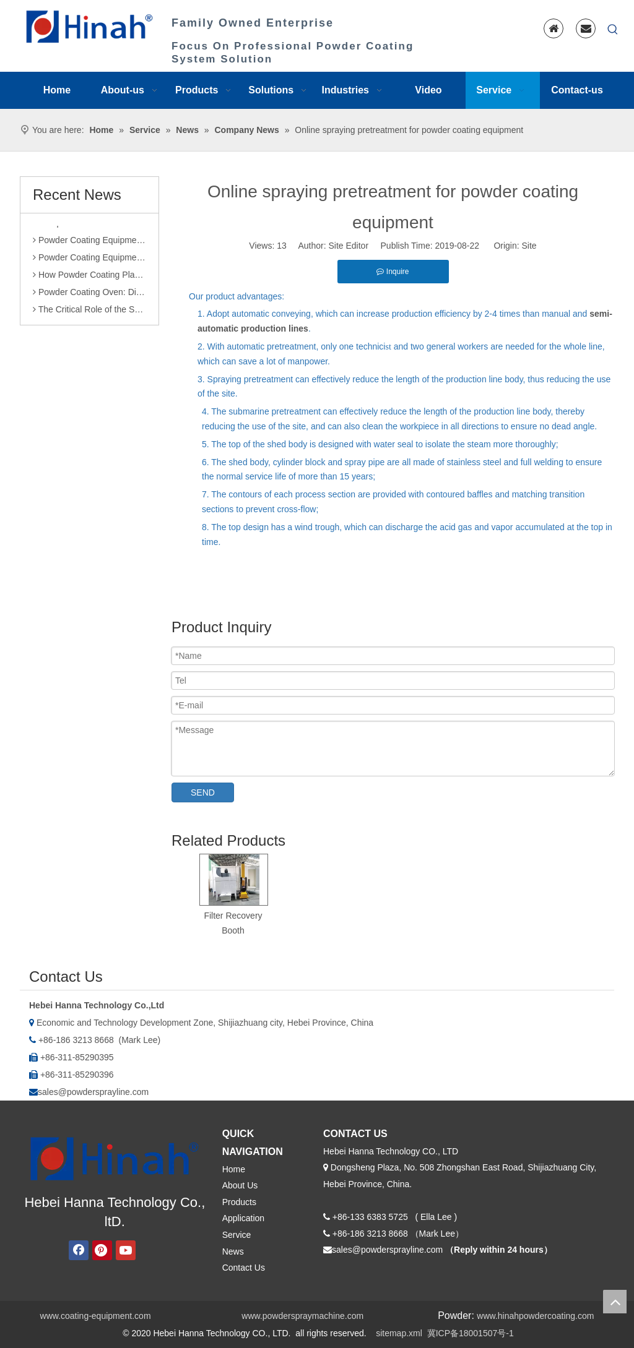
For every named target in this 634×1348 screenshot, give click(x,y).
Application (243, 1218)
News (233, 1251)
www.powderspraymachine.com (302, 1316)
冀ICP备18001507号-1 (470, 1333)
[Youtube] (126, 1250)
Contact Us (243, 1268)
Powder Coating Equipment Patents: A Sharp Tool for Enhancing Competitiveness (89, 261)
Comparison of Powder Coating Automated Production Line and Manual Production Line (89, 226)
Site (529, 246)
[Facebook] (79, 1250)
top (615, 1301)
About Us (240, 1185)
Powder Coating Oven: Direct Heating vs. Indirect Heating (89, 296)
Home (233, 1169)
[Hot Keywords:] (613, 30)
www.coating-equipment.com (95, 1316)
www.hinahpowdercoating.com (535, 1316)
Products (239, 1202)
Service (236, 1235)
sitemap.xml (399, 1333)
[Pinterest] (102, 1250)
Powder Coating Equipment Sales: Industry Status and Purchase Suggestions (89, 244)
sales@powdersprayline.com (93, 1092)
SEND (203, 792)
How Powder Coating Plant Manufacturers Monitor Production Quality (89, 278)
